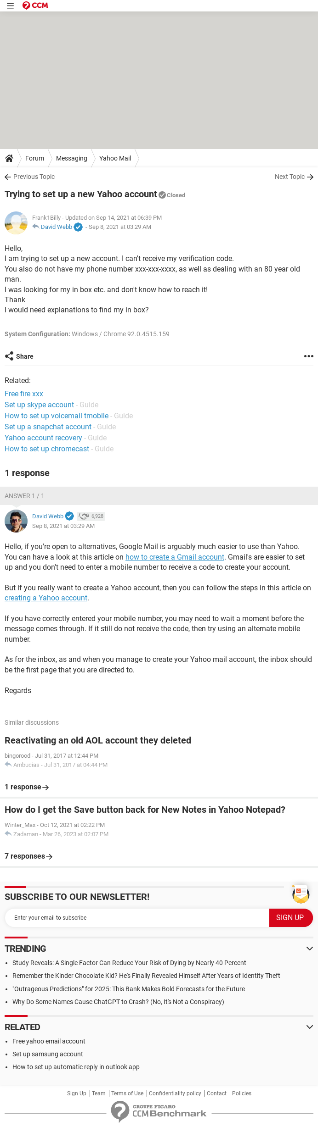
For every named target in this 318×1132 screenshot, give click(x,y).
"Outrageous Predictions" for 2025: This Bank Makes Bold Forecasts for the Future (128, 989)
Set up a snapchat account (48, 426)
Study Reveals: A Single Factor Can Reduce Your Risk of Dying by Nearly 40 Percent (129, 962)
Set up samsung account (47, 1054)
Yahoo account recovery (43, 437)
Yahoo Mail (115, 158)
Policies (241, 1093)
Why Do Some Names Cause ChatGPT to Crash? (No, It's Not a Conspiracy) (118, 1001)
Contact (217, 1093)
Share (25, 356)
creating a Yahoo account (46, 598)
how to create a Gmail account (174, 557)
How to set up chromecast (47, 448)
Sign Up (76, 1093)
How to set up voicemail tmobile (56, 415)
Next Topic (290, 176)
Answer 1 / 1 (25, 495)
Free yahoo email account (48, 1041)
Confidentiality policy (175, 1093)
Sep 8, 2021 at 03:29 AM (120, 226)
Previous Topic (34, 176)
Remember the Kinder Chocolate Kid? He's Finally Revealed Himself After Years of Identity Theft (146, 975)
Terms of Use (127, 1093)
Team (99, 1093)
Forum (34, 158)
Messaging (71, 158)
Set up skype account (39, 404)
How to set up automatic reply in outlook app (76, 1067)
